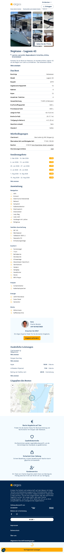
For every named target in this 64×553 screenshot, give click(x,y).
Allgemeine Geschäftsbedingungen (22, 541)
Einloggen (47, 6)
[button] (47, 2)
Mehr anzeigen (15, 181)
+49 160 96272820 (36, 327)
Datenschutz (14, 530)
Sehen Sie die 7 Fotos (44, 44)
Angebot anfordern (32, 338)
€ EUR (31, 519)
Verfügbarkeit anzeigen (32, 550)
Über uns (13, 535)
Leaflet (51, 411)
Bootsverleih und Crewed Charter (32, 9)
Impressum (14, 525)
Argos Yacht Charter (15, 9)
